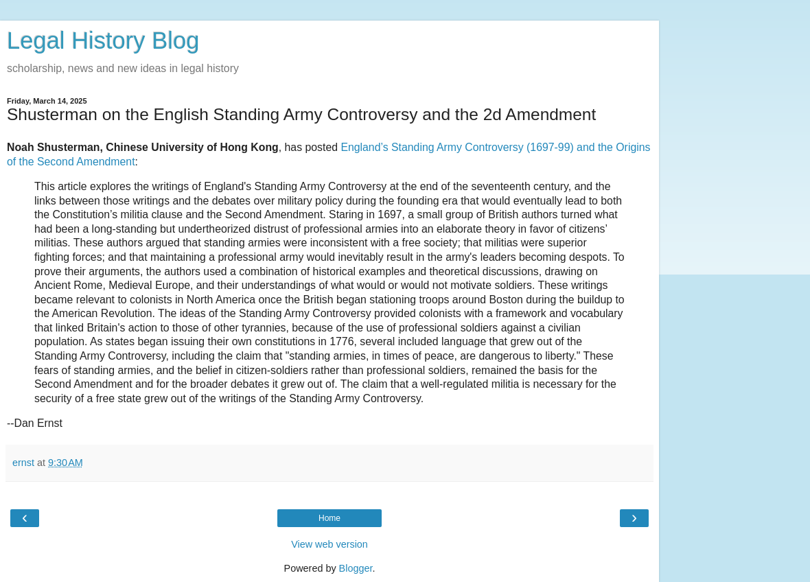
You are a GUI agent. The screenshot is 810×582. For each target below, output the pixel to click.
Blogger (356, 568)
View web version (329, 544)
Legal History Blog (103, 40)
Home (329, 518)
